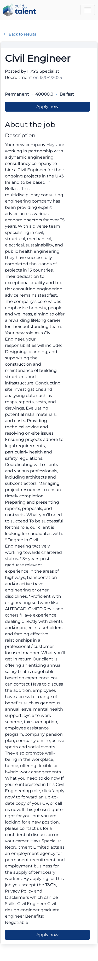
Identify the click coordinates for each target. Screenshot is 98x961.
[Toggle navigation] (87, 10)
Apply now (47, 106)
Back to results (20, 34)
